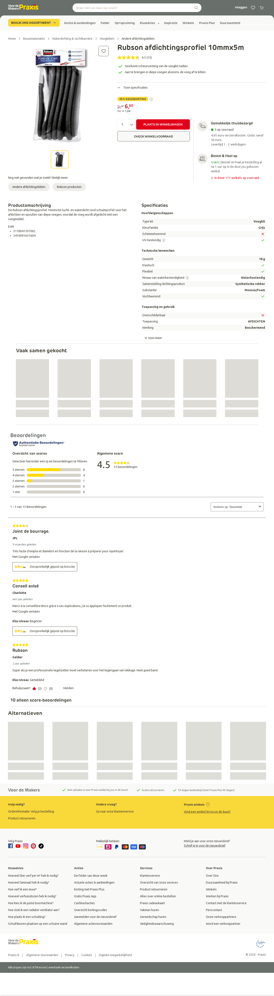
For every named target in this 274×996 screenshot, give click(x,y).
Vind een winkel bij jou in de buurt (207, 811)
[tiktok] (41, 846)
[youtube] (18, 846)
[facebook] (11, 846)
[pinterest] (33, 846)
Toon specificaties (132, 87)
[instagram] (25, 846)
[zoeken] (196, 7)
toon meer (153, 338)
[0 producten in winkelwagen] (261, 7)
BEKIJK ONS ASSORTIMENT (34, 23)
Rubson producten (69, 187)
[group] (79, 23)
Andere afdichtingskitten (28, 187)
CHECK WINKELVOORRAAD (153, 136)
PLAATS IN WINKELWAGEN (163, 124)
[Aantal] (125, 124)
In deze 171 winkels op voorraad (234, 178)
